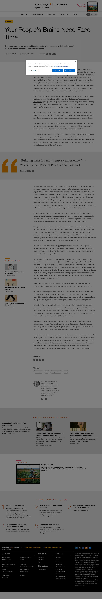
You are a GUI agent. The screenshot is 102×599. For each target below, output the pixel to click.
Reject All (57, 70)
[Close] (75, 62)
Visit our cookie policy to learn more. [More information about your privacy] (61, 66)
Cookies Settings (33, 70)
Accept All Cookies (69, 70)
